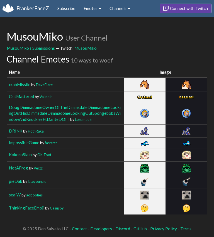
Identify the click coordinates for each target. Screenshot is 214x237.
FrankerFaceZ (32, 8)
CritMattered (21, 96)
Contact (79, 228)
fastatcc (51, 143)
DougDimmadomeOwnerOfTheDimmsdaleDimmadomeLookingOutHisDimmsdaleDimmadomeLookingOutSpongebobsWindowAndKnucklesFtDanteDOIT (65, 113)
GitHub (140, 228)
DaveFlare (44, 85)
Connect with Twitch (185, 8)
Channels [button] (120, 8)
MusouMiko (85, 48)
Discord (122, 228)
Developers (101, 228)
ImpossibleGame (24, 142)
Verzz (38, 168)
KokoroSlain (20, 154)
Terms (185, 228)
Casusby (57, 208)
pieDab (15, 181)
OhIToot (44, 155)
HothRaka (36, 131)
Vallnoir (46, 96)
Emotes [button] (92, 8)
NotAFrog (18, 167)
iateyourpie (37, 181)
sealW (15, 194)
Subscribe (66, 8)
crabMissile (19, 84)
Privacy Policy (163, 228)
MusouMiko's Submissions (31, 48)
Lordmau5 (83, 119)
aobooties (34, 195)
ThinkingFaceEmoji (26, 207)
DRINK (15, 130)
